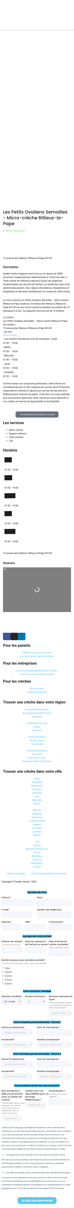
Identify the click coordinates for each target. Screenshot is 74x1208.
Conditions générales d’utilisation (49, 873)
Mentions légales (16, 873)
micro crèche (10, 335)
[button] (37, 30)
